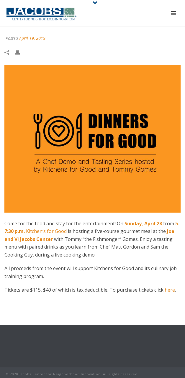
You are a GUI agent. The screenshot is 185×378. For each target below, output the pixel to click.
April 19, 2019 (32, 38)
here (170, 290)
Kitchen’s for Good (46, 231)
